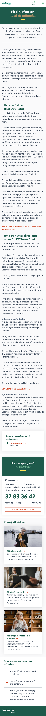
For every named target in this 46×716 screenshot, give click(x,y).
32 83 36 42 (20, 496)
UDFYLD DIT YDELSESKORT (14, 389)
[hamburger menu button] (42, 3)
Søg (33, 4)
